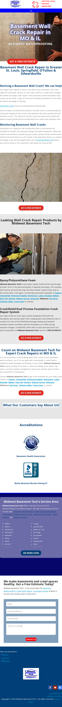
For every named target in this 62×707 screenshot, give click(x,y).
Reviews (6, 661)
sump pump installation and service (17, 514)
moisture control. (20, 517)
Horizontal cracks (7, 106)
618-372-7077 (46, 6)
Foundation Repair (41, 591)
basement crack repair (42, 514)
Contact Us (31, 639)
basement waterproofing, (23, 511)
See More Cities (31, 553)
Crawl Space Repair (24, 591)
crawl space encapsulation (45, 511)
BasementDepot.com (45, 140)
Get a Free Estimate (22, 61)
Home (5, 654)
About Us (5, 658)
